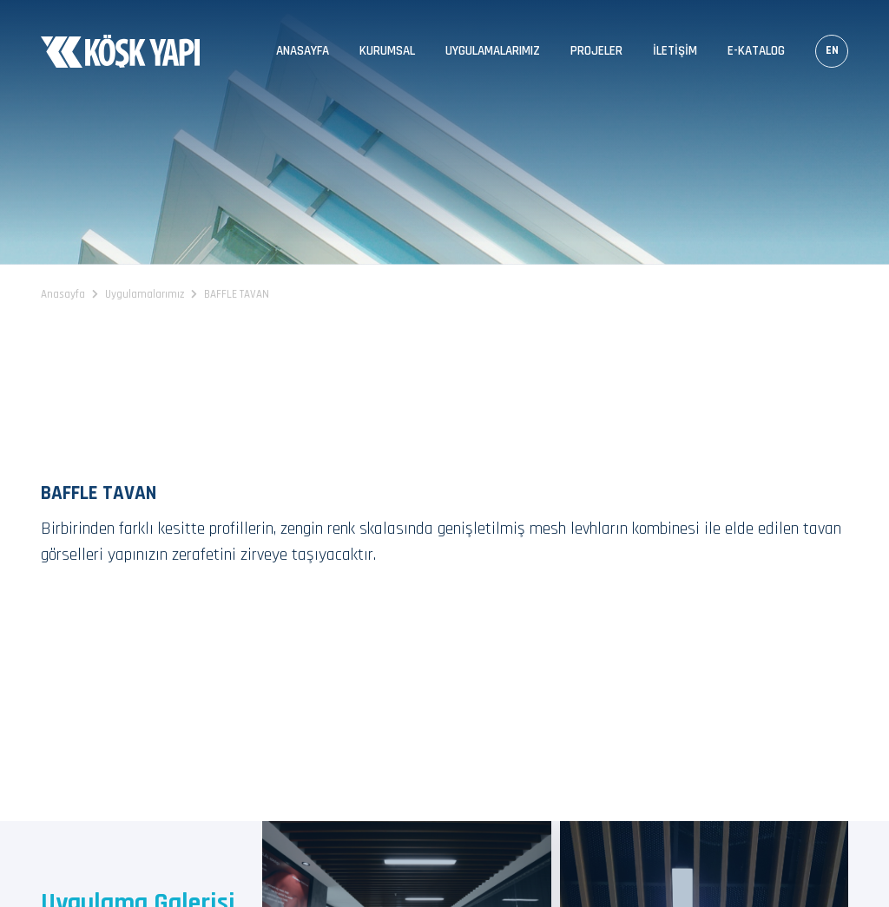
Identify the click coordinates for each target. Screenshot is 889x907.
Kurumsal (387, 51)
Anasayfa (302, 51)
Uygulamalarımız (492, 51)
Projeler (596, 51)
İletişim (675, 51)
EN (832, 50)
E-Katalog (756, 51)
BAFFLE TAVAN (236, 294)
